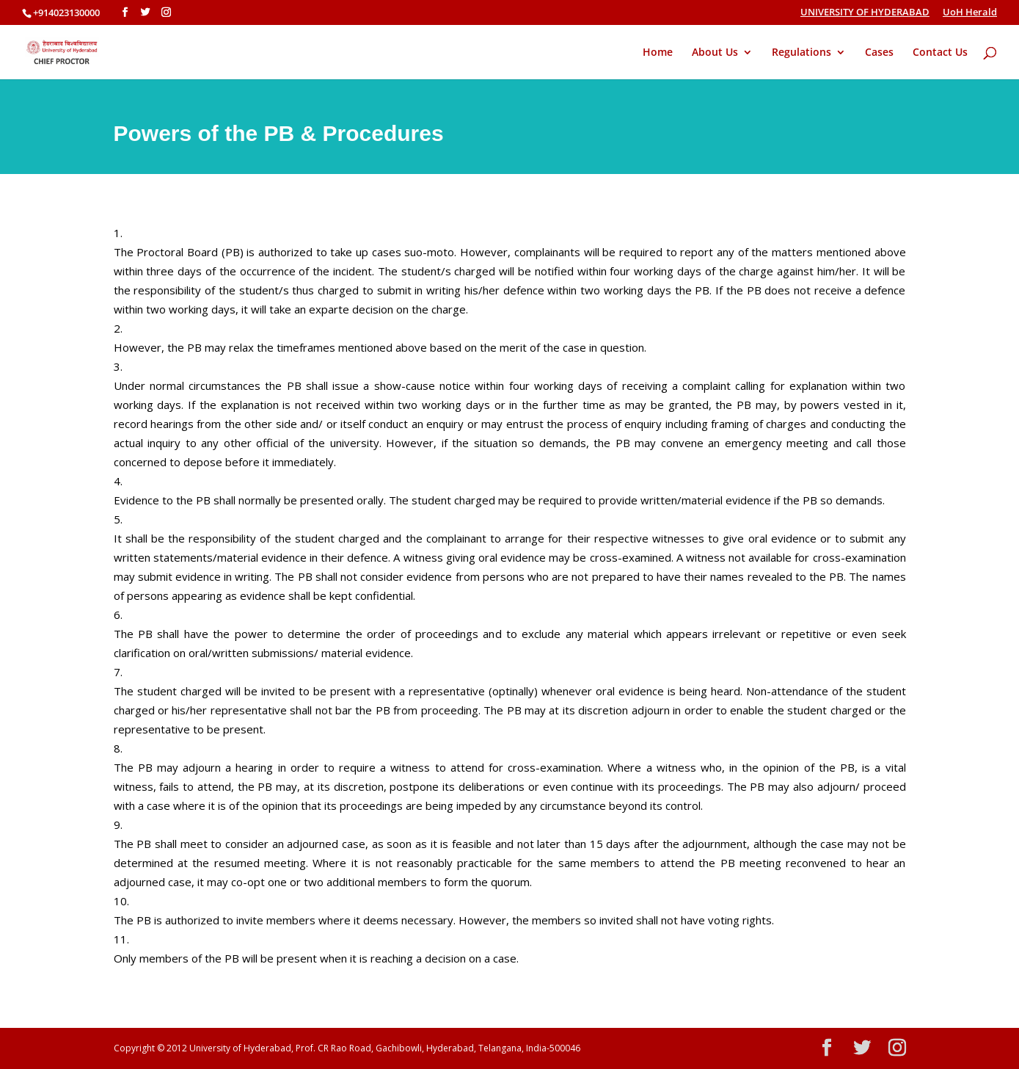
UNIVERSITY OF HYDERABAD (864, 12)
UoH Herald (970, 12)
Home (658, 53)
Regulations (801, 53)
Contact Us (940, 53)
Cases (879, 53)
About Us (715, 53)
